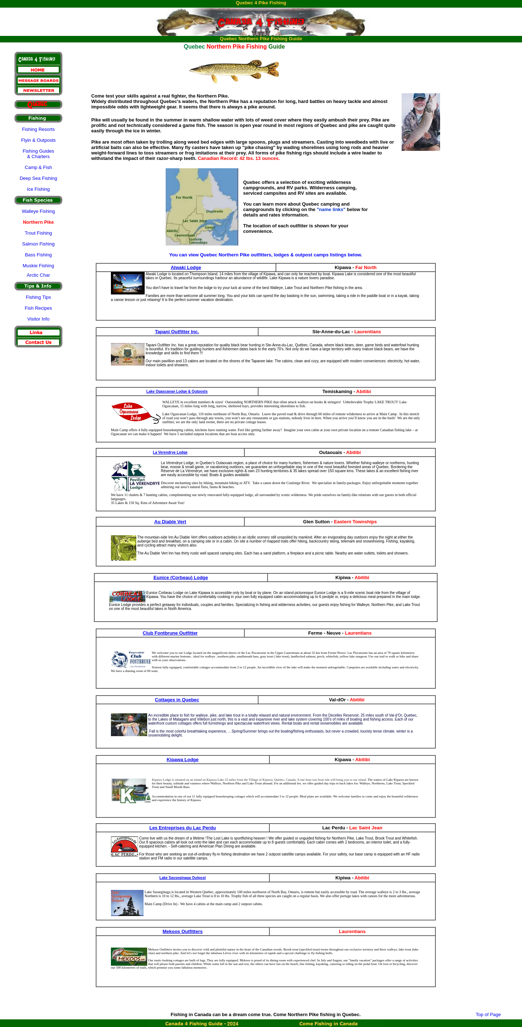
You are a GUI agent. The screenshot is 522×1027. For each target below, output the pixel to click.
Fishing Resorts (38, 129)
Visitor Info (38, 319)
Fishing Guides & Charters (38, 153)
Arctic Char (38, 275)
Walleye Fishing (38, 211)
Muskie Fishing (38, 265)
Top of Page (488, 1014)
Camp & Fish (38, 167)
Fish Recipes (38, 308)
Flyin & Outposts (38, 140)
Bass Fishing (38, 254)
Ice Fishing (38, 189)
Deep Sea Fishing (38, 178)
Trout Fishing (38, 233)
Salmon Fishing (38, 244)
